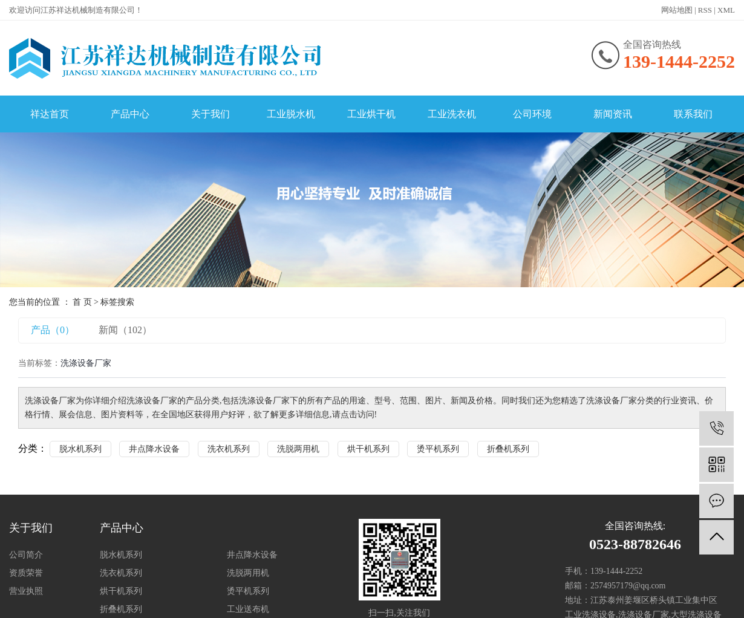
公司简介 (26, 554)
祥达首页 (49, 114)
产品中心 (130, 114)
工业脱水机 (291, 114)
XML (726, 10)
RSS (705, 10)
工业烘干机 (371, 114)
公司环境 (532, 114)
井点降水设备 (154, 449)
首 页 (82, 302)
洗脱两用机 (298, 449)
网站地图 (677, 10)
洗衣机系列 (228, 449)
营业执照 (26, 591)
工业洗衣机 (452, 114)
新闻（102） (125, 330)
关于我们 (210, 114)
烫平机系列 (438, 449)
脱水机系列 (80, 449)
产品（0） (52, 330)
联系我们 (693, 114)
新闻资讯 (612, 114)
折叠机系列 (508, 449)
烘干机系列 (368, 449)
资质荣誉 (26, 572)
